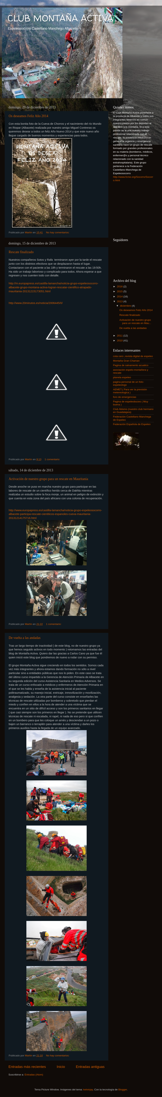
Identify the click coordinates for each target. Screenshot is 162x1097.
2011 (120, 335)
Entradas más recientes (27, 1067)
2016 (120, 286)
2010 (120, 340)
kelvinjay (88, 1089)
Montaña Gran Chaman (126, 360)
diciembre (126, 305)
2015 (120, 291)
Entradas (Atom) (34, 1074)
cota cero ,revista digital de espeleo (133, 356)
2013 (120, 301)
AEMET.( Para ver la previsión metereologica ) (130, 391)
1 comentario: (53, 459)
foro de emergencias (124, 397)
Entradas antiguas (90, 1067)
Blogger (122, 1089)
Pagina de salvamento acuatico (130, 365)
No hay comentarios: (58, 232)
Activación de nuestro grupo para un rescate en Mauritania (48, 479)
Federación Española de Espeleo (132, 424)
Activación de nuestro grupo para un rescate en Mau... (135, 321)
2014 (120, 296)
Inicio (61, 1067)
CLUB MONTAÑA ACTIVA (60, 18)
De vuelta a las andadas (24, 638)
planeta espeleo (122, 377)
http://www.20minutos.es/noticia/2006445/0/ (36, 303)
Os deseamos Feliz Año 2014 (28, 116)
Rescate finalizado (21, 252)
